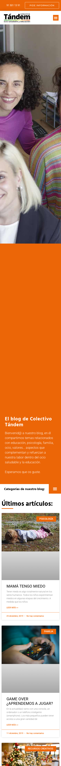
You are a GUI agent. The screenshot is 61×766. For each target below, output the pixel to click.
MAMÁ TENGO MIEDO (26, 586)
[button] (56, 18)
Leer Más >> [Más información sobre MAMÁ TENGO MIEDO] (12, 607)
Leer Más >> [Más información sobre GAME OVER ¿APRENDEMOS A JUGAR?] (12, 725)
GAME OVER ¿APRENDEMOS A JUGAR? (30, 701)
